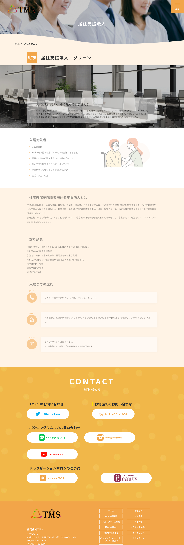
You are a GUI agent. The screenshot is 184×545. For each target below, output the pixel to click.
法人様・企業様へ (138, 510)
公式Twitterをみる (46, 414)
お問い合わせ (138, 521)
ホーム (111, 494)
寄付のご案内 (138, 516)
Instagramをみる (92, 438)
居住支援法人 (111, 510)
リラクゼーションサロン (111, 530)
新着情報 (138, 499)
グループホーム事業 (111, 505)
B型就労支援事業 (110, 516)
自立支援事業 (111, 499)
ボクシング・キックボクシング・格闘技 (111, 523)
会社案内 (138, 494)
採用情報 (138, 505)
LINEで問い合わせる (46, 438)
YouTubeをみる (137, 438)
